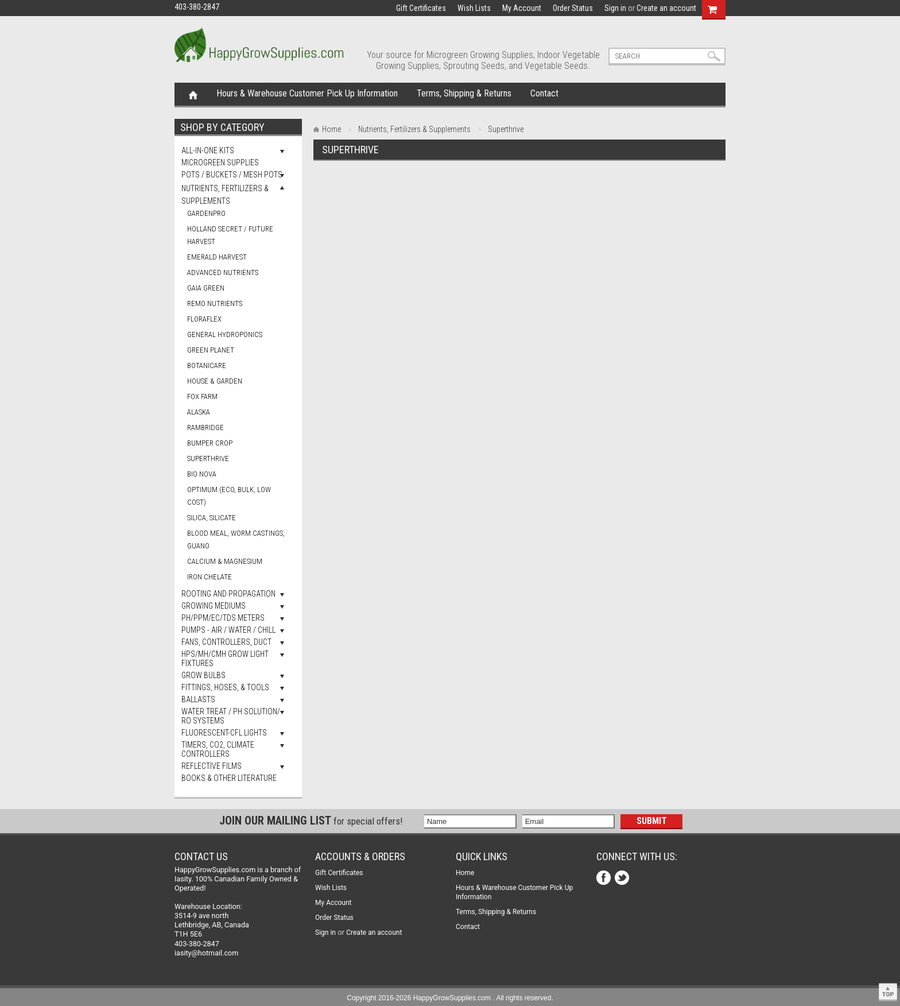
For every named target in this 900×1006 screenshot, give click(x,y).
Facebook (604, 878)
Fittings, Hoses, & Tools (225, 687)
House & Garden (214, 381)
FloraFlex (204, 319)
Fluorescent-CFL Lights (224, 732)
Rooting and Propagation (228, 593)
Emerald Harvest (217, 257)
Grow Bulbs (203, 675)
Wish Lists (474, 8)
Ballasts (198, 699)
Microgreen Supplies (220, 162)
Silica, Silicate (211, 517)
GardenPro (206, 213)
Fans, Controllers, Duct (226, 642)
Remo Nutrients (214, 303)
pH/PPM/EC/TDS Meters (223, 617)
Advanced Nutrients (222, 272)
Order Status (573, 8)
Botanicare (206, 365)
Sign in (615, 8)
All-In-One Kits (207, 150)
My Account (521, 8)
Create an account (666, 8)
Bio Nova (201, 474)
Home (193, 94)
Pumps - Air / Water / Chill (228, 629)
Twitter (623, 878)
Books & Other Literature (229, 778)
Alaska (198, 412)
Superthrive (208, 458)
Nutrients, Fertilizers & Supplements (414, 129)
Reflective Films (211, 766)
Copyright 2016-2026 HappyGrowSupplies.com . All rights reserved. (450, 998)
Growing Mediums (213, 605)
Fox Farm (202, 396)
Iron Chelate (209, 576)
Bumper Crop (209, 443)
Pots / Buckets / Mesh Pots (231, 174)
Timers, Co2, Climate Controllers (217, 749)
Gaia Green (205, 288)
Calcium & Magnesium (224, 561)
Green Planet (210, 350)
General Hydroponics (224, 334)
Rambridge (205, 427)
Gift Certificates (421, 8)
